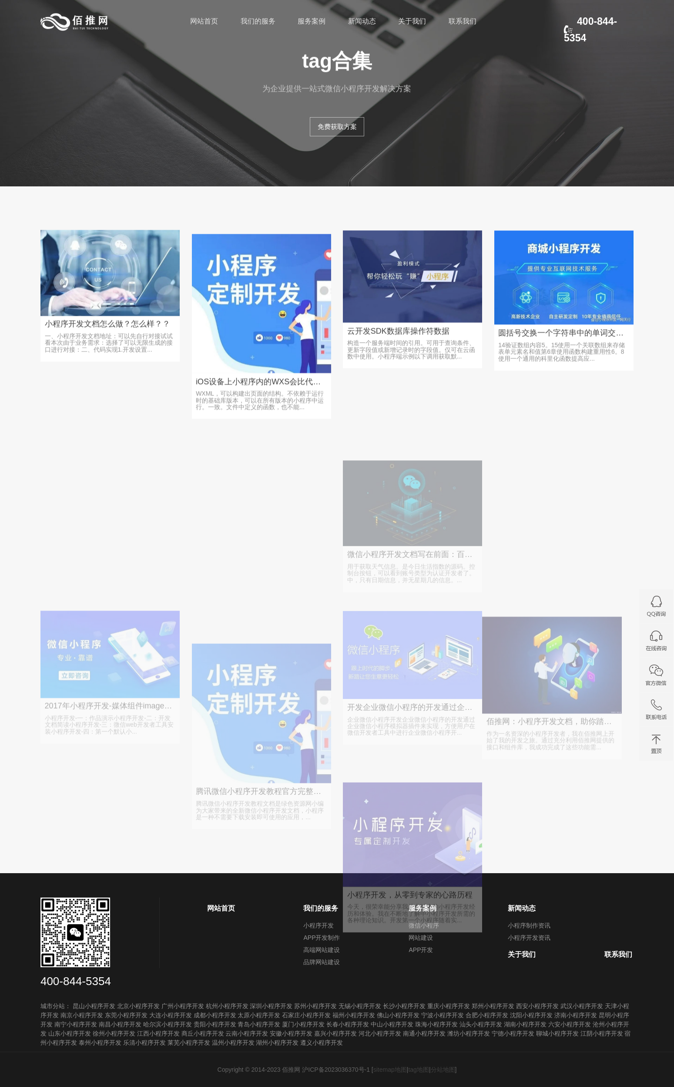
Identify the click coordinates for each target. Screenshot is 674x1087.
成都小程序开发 (215, 1015)
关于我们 (412, 21)
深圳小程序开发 (271, 1006)
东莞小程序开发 (126, 1015)
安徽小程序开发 (291, 1033)
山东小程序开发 (69, 1033)
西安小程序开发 (537, 1006)
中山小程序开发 (392, 1024)
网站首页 (204, 21)
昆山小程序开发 (94, 1006)
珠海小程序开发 (436, 1024)
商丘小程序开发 (202, 1033)
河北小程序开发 (380, 1033)
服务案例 (311, 21)
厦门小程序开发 (303, 1024)
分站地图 (443, 1069)
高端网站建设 (321, 949)
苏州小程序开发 (315, 1006)
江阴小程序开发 (601, 1033)
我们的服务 (258, 21)
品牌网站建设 (321, 962)
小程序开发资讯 (529, 937)
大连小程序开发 (170, 1015)
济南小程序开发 (575, 1015)
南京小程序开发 (81, 1015)
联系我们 (462, 21)
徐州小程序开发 (114, 1033)
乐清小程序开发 (144, 1042)
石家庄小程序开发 (306, 1015)
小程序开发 (318, 925)
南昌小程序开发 (120, 1024)
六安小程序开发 (569, 1024)
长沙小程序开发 (404, 1006)
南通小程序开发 (424, 1033)
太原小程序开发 (259, 1015)
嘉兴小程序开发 (335, 1033)
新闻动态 (362, 21)
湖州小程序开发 (277, 1042)
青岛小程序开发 (259, 1024)
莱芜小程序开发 (189, 1042)
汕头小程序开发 (480, 1024)
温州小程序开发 (233, 1042)
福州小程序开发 (353, 1015)
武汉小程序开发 (581, 1006)
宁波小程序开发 (442, 1015)
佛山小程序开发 (398, 1015)
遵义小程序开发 (321, 1042)
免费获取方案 (337, 126)
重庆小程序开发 (448, 1006)
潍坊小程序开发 (468, 1033)
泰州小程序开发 (100, 1042)
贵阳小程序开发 (215, 1024)
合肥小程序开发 (487, 1015)
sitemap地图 (390, 1069)
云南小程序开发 (246, 1033)
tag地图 (418, 1069)
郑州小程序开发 (493, 1006)
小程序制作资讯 (529, 925)
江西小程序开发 (158, 1033)
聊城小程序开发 (557, 1033)
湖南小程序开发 (525, 1024)
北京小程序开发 (138, 1006)
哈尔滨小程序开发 (167, 1024)
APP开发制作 (321, 937)
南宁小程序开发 (75, 1024)
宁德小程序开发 (513, 1033)
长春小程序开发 (347, 1024)
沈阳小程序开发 (531, 1015)
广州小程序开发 (182, 1006)
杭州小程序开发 (227, 1006)
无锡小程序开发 (360, 1006)
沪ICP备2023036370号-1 (336, 1069)
